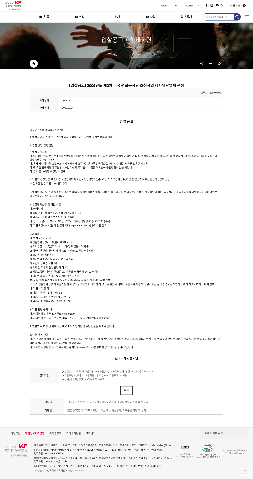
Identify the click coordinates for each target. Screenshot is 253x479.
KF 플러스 (235, 5)
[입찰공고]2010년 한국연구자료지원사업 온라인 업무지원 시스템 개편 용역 (107, 402)
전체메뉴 (247, 17)
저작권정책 (55, 433)
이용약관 (15, 433)
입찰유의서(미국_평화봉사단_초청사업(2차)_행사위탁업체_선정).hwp (109, 371)
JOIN (177, 5)
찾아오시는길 (73, 433)
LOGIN (164, 5)
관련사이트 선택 (224, 433)
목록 (126, 390)
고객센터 (90, 433)
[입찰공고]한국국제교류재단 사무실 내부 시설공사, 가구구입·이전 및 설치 (106, 410)
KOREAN (190, 5)
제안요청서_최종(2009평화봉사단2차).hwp (95, 375)
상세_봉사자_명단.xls (84, 379)
